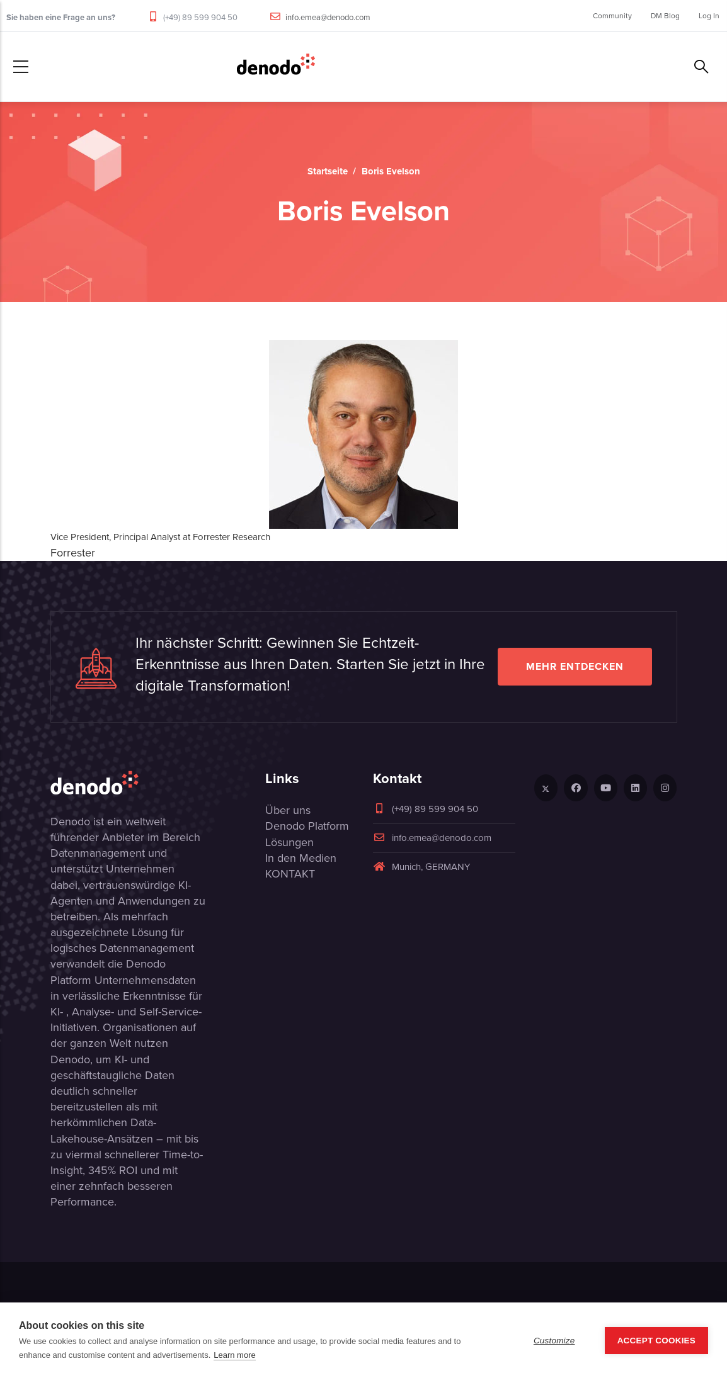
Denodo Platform (307, 826)
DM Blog (665, 15)
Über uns (288, 810)
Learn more (234, 1355)
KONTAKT (290, 874)
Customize (554, 1340)
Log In (709, 15)
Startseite (327, 171)
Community (612, 15)
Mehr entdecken (575, 666)
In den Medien (300, 858)
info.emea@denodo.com (327, 17)
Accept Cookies (656, 1340)
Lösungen (289, 842)
